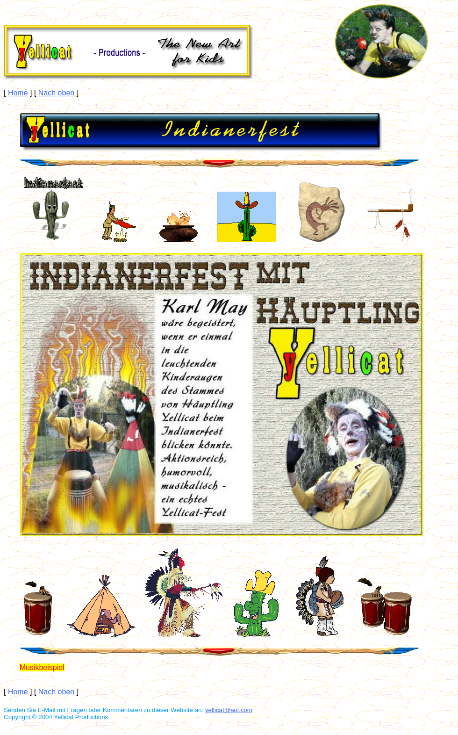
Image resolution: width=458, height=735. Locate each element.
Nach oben (56, 93)
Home (18, 93)
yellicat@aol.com (228, 709)
